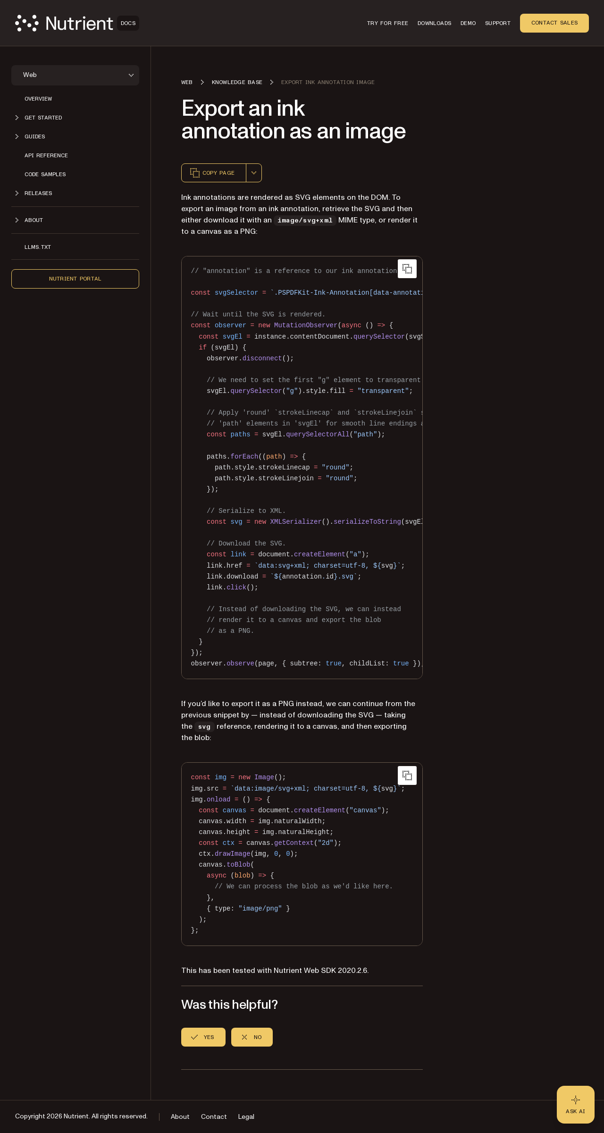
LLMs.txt (38, 247)
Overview (38, 99)
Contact (214, 1116)
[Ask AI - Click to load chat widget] (576, 1105)
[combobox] (254, 172)
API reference (46, 155)
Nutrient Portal (75, 278)
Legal (246, 1116)
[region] (302, 467)
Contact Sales (554, 23)
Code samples (45, 174)
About (180, 1116)
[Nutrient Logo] (77, 23)
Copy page (212, 173)
